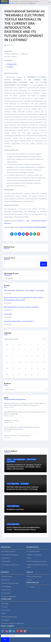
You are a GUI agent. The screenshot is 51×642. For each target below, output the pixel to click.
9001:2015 (11, 3)
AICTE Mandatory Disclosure (37, 561)
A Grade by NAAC (33, 551)
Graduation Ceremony (11, 420)
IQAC (29, 558)
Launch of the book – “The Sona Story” (17, 436)
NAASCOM (5, 580)
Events (9, 459)
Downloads (5, 593)
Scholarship (5, 561)
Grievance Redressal (8, 596)
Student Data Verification (10, 583)
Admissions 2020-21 (8, 551)
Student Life (5, 590)
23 (38, 368)
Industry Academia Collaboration (12, 623)
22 (31, 368)
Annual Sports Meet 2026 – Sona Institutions (19, 321)
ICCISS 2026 (8, 314)
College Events (12, 64)
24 (44, 368)
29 (31, 375)
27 (19, 375)
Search (43, 264)
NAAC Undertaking (34, 555)
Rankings (4, 603)
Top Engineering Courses (10, 565)
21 (25, 368)
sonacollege (11, 461)
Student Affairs (6, 576)
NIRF (3, 613)
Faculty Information (34, 576)
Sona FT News (31, 459)
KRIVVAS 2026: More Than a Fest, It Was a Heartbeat (21, 307)
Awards (4, 607)
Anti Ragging (6, 586)
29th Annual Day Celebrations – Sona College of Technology (24, 290)
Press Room (5, 610)
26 (13, 375)
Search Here (9, 258)
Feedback (5, 620)
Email (29, 580)
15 (31, 362)
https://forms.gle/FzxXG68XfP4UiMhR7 (33, 227)
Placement (5, 558)
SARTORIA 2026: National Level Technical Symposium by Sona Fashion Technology (22, 488)
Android (31, 587)
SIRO (31, 3)
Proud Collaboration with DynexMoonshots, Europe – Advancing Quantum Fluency (22, 428)
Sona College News (19, 459)
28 (25, 375)
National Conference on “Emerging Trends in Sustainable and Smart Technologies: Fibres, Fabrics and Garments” (25, 404)
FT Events (10, 67)
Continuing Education (9, 617)
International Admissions (10, 555)
